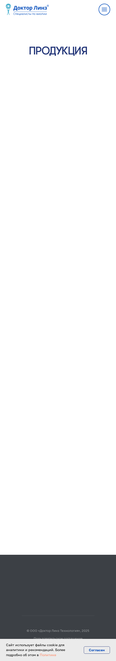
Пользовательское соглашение (58, 638)
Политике (48, 655)
